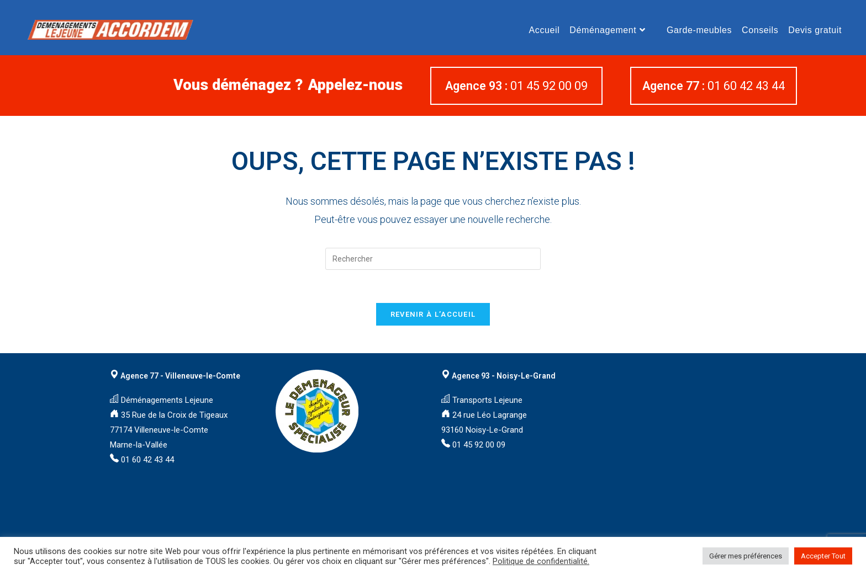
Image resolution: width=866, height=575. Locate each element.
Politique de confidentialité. (541, 561)
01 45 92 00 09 (516, 86)
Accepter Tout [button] (823, 556)
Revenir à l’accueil (433, 314)
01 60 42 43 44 (713, 86)
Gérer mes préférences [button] (745, 556)
